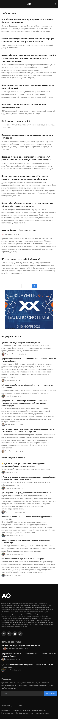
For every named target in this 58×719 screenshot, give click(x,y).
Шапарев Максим (8, 424)
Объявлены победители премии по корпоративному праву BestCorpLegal (25, 541)
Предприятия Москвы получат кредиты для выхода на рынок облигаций (27, 86)
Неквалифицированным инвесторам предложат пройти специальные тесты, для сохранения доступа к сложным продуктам (28, 58)
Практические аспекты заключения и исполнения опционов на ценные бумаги (29, 359)
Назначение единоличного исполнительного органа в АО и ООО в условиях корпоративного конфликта (29, 430)
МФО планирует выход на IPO (15, 121)
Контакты (26, 710)
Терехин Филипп (8, 512)
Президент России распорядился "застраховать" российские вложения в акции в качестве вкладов (26, 158)
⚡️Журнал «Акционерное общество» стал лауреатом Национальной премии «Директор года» (23, 465)
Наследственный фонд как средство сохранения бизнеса (27, 493)
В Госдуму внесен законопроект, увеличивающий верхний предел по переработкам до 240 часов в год (28, 478)
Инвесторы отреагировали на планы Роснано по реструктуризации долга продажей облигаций (24, 177)
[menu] (3, 4)
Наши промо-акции (42, 713)
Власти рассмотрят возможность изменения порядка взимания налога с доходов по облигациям (27, 40)
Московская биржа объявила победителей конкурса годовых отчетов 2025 (26, 518)
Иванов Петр (7, 396)
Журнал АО (6, 234)
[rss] (20, 633)
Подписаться (50, 693)
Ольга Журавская (8, 451)
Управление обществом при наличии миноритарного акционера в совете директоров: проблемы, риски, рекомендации (24, 403)
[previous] (23, 286)
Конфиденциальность (24, 713)
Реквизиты (17, 710)
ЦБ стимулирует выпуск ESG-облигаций (20, 259)
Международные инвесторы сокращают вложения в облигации (27, 136)
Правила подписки (39, 710)
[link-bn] (29, 309)
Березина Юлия (8, 380)
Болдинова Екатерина (10, 354)
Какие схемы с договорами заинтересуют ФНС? (22, 342)
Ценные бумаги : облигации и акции (18, 230)
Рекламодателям (7, 713)
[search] (55, 4)
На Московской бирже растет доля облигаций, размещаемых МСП (24, 106)
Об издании (5, 710)
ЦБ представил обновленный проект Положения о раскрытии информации (27, 386)
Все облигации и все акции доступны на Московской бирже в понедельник (27, 21)
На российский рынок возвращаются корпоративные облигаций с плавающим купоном (27, 204)
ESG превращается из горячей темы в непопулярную (22, 559)
